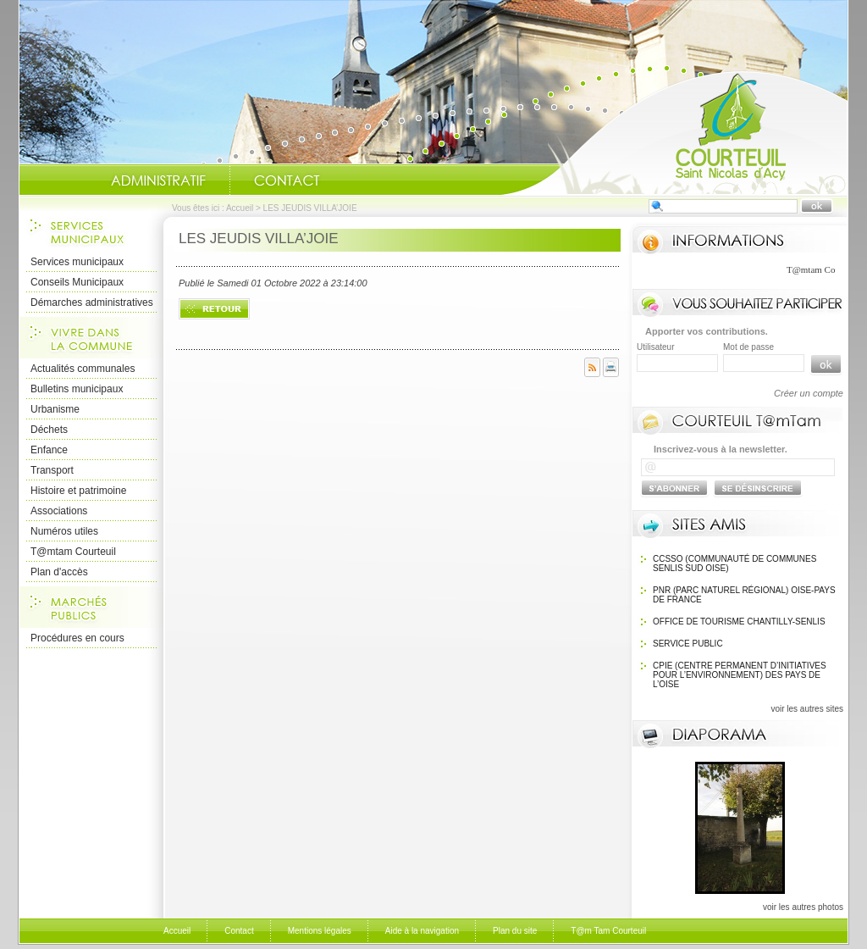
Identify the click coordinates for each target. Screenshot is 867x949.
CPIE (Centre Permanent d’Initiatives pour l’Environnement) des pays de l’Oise (739, 675)
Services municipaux (77, 262)
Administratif (158, 180)
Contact (287, 180)
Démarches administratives (91, 302)
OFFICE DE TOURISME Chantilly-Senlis (739, 621)
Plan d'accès (59, 572)
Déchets (49, 430)
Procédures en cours (77, 638)
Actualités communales (82, 369)
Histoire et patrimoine (78, 491)
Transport (52, 470)
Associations (58, 511)
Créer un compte (808, 393)
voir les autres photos (803, 907)
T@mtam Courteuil (73, 552)
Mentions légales (319, 930)
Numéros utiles (64, 531)
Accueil (674, 132)
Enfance (49, 450)
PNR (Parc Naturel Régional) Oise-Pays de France (744, 594)
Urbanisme (55, 409)
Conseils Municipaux (77, 282)
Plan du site (515, 930)
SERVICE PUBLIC (688, 643)
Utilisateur (655, 347)
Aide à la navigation (422, 930)
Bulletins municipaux (76, 389)
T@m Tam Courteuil (608, 930)
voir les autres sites (806, 708)
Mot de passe (748, 347)
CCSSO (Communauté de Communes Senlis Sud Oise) (734, 563)
